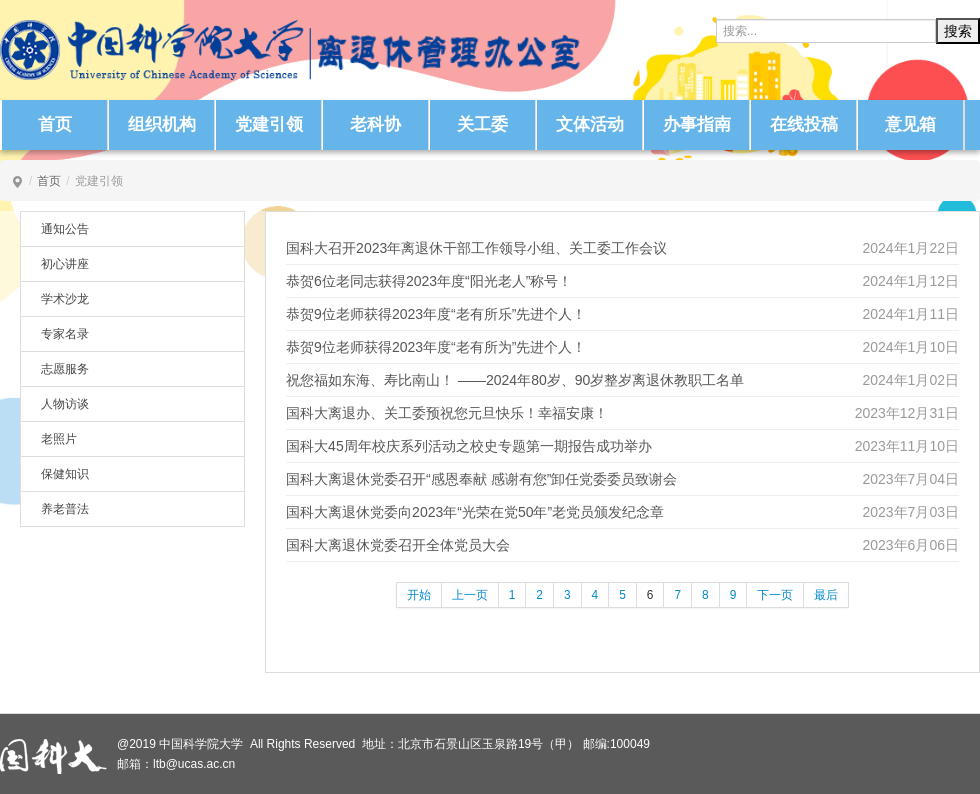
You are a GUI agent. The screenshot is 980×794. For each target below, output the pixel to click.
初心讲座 (65, 264)
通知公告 (65, 229)
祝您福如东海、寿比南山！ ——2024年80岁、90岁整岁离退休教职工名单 (515, 380)
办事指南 (697, 124)
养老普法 (65, 509)
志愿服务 (65, 369)
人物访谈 (65, 404)
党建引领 (269, 124)
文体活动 (590, 124)
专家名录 (65, 334)
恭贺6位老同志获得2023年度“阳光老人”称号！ (429, 281)
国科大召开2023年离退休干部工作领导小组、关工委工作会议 (476, 248)
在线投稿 (804, 124)
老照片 (59, 439)
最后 (826, 595)
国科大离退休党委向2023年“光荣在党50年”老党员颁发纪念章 (475, 512)
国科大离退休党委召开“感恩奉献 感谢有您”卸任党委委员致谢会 (481, 479)
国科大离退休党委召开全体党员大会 (398, 545)
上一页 (470, 595)
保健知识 (65, 474)
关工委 (482, 124)
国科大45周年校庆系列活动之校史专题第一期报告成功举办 (469, 446)
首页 (55, 124)
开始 (419, 595)
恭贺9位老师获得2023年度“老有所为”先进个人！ (436, 347)
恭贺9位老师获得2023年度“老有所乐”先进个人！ (436, 314)
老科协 (375, 124)
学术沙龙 (65, 299)
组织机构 (162, 124)
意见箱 (910, 124)
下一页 (775, 595)
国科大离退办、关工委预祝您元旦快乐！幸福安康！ (447, 413)
